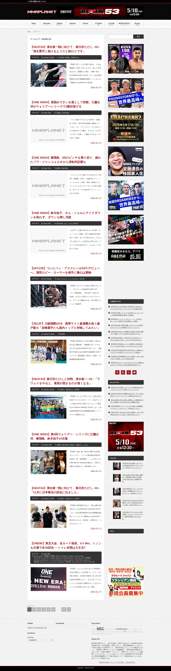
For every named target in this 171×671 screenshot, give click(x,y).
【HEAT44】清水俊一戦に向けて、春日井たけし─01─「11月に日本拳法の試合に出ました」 (65, 490)
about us (130, 629)
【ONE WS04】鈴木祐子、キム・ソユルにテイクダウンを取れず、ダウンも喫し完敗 (65, 215)
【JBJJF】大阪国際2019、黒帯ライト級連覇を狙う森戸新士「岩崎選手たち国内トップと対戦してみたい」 (65, 325)
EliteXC (102, 633)
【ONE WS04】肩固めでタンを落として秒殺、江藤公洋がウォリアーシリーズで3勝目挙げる (65, 104)
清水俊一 (68, 57)
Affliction (93, 629)
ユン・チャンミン (77, 561)
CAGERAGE (116, 631)
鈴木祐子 (72, 444)
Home (29, 31)
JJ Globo (51, 334)
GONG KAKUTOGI (109, 629)
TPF (124, 631)
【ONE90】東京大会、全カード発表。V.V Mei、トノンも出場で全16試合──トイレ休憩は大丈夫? (65, 545)
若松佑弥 (36, 561)
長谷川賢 (68, 561)
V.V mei (53, 557)
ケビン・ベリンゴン (89, 561)
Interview (46, 57)
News (45, 553)
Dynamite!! (108, 633)
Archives (30, 637)
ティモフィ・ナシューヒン (76, 555)
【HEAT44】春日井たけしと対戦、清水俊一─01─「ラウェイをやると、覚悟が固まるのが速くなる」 (65, 381)
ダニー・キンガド (68, 559)
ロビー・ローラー (62, 278)
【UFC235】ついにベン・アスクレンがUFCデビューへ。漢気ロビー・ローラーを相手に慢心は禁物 (65, 270)
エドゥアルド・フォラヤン (42, 557)
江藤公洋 (59, 112)
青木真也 (88, 557)
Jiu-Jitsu (129, 631)
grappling (94, 631)
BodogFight (136, 629)
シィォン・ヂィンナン (58, 561)
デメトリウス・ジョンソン (82, 559)
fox (141, 629)
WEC (100, 628)
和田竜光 (46, 555)
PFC (97, 633)
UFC (44, 278)
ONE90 (52, 555)
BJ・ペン (138, 631)
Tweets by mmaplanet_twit (37, 628)
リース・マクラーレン (55, 559)
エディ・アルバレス (61, 555)
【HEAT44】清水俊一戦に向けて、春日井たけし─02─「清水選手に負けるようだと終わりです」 (65, 49)
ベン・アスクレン (73, 278)
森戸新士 (62, 334)
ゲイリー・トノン (45, 561)
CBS (133, 631)
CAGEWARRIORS (102, 631)
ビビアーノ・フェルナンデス (64, 557)
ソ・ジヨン (85, 444)
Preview (49, 278)
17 (63, 609)
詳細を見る (95, 87)
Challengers (122, 628)
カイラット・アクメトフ (41, 559)
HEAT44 (61, 57)
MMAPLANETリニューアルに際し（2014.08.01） (117, 662)
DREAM (93, 633)
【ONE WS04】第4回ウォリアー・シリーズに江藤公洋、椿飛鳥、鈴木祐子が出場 (64, 436)
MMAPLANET (89, 668)
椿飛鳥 (58, 168)
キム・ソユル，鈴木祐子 (71, 223)
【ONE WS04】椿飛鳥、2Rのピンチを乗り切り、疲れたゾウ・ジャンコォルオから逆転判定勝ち (65, 160)
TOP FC (110, 631)
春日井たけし (75, 57)
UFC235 (82, 278)
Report (45, 112)
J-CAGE (51, 57)
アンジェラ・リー (79, 557)
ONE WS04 (65, 112)
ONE (49, 112)
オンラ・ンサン (38, 555)
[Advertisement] (126, 280)
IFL (122, 631)
